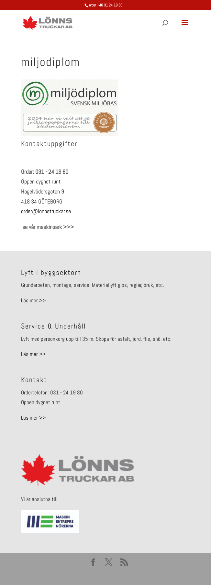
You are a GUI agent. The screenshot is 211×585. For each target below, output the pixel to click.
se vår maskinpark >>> (47, 227)
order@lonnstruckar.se (46, 211)
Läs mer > (31, 354)
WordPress (149, 575)
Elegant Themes (94, 575)
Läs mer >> (33, 300)
